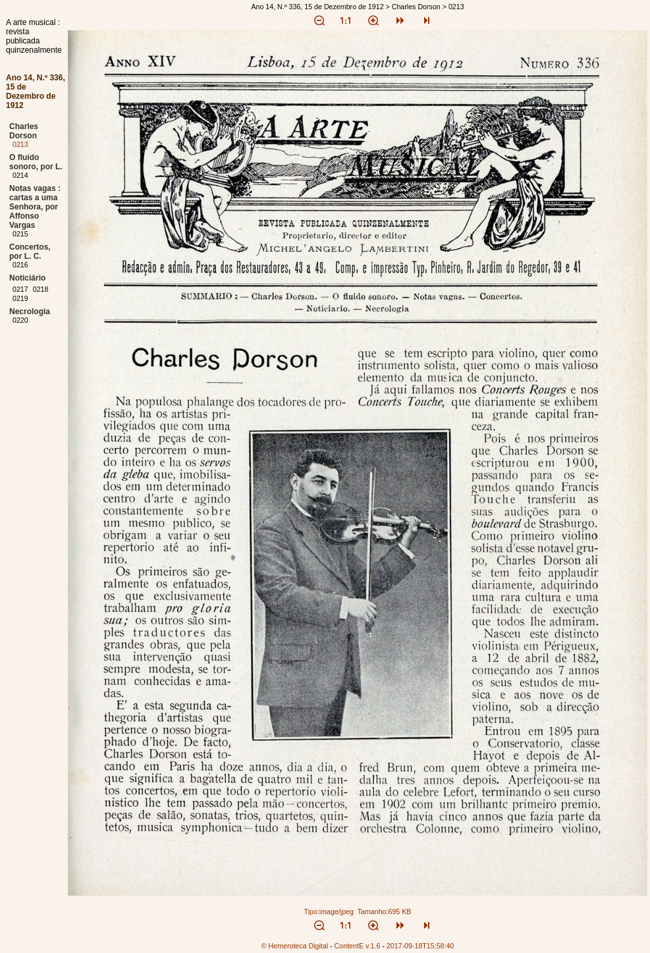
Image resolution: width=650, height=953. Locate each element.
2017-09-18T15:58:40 (420, 946)
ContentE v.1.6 (358, 946)
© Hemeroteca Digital (294, 946)
